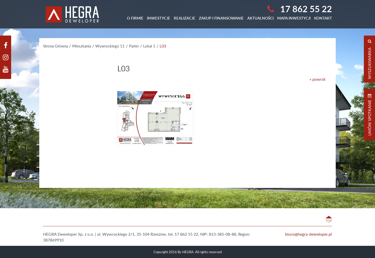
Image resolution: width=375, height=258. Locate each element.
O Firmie (135, 18)
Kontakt (323, 18)
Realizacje (184, 18)
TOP (329, 221)
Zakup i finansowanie (221, 18)
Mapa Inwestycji (294, 18)
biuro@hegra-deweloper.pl (308, 234)
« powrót (318, 79)
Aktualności (260, 18)
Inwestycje (158, 18)
